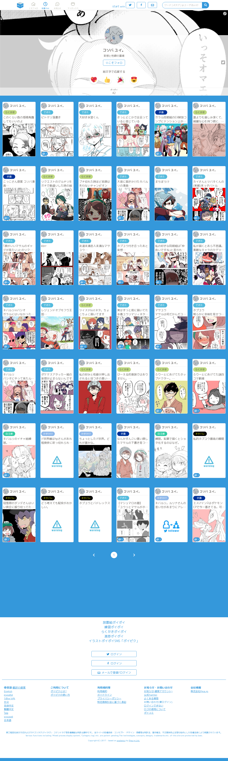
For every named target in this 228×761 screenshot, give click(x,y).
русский (8, 716)
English (8, 691)
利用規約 (102, 691)
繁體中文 (9, 709)
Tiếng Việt (9, 698)
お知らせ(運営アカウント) (158, 691)
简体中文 (9, 705)
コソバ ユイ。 (114, 50)
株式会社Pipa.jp (199, 691)
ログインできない (153, 705)
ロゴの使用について (155, 709)
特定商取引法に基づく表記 (111, 702)
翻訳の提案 (19, 687)
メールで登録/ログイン (114, 672)
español (8, 695)
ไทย (6, 713)
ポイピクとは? (59, 691)
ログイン (114, 653)
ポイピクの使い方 (60, 695)
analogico (121, 740)
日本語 (7, 720)
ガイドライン (104, 695)
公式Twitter (150, 695)
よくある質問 (151, 698)
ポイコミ (149, 712)
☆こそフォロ (114, 63)
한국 (6, 702)
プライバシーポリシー (109, 698)
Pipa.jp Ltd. (134, 740)
